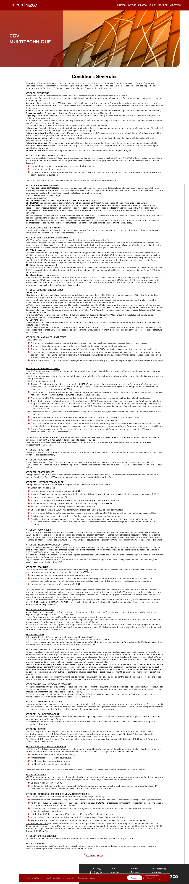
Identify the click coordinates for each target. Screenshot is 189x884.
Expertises (114, 876)
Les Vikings (162, 868)
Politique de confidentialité (140, 876)
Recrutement (135, 872)
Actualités (134, 868)
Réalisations (115, 879)
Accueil (113, 868)
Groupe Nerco (115, 872)
